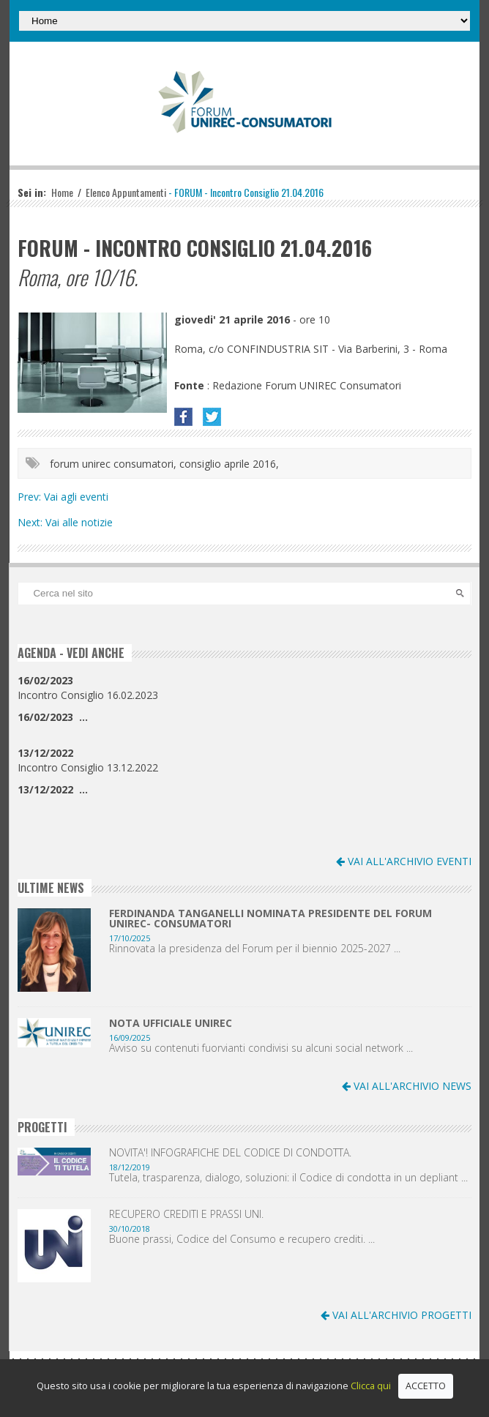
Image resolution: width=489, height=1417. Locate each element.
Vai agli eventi (76, 497)
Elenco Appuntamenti (126, 192)
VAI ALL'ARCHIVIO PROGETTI (396, 1315)
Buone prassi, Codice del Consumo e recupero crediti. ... (242, 1239)
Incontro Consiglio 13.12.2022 (88, 760)
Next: (31, 522)
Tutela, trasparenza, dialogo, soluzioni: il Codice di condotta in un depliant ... (288, 1178)
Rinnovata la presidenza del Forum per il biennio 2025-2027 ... (254, 948)
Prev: (31, 497)
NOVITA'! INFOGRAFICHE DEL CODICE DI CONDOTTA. (230, 1153)
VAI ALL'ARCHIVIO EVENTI (403, 861)
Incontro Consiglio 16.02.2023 (88, 687)
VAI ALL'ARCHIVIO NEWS (406, 1086)
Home (62, 192)
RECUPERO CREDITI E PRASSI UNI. (186, 1214)
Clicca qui (371, 1386)
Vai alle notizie (79, 522)
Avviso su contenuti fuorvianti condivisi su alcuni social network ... (261, 1048)
